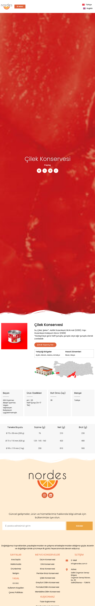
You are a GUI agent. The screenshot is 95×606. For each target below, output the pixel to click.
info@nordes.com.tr (79, 563)
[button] (38, 170)
